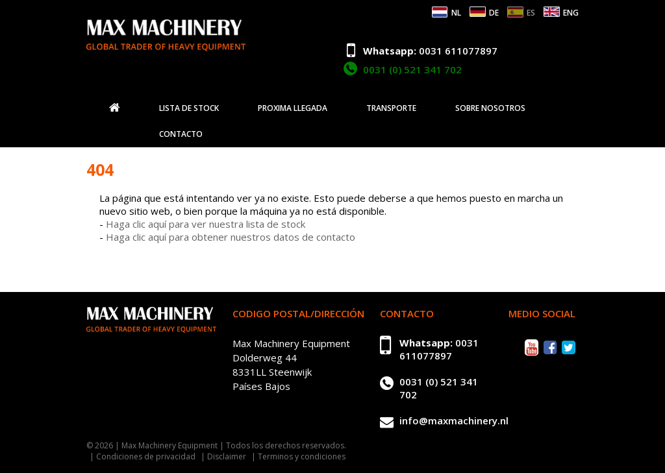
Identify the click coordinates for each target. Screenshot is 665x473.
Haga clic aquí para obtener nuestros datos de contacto (230, 236)
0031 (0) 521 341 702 (412, 69)
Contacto (181, 134)
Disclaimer (226, 456)
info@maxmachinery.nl (453, 420)
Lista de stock (189, 108)
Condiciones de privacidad (145, 456)
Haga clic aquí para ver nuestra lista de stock (205, 223)
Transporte (391, 108)
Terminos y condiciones (301, 456)
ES (531, 12)
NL (456, 12)
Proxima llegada (292, 108)
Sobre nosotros (490, 108)
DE (494, 12)
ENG (571, 12)
